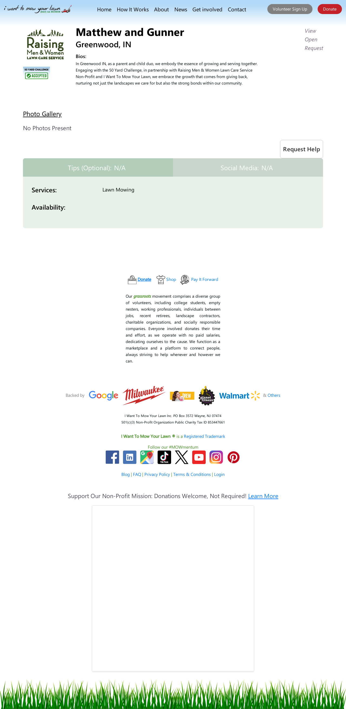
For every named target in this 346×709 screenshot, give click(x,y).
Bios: (81, 56)
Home (104, 9)
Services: (44, 189)
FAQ (137, 474)
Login (219, 474)
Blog (125, 474)
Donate (330, 9)
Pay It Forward (204, 279)
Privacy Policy (157, 474)
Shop (171, 279)
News (180, 9)
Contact (237, 9)
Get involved (207, 9)
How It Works (133, 9)
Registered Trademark (204, 436)
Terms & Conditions (192, 474)
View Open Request (314, 39)
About (161, 9)
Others (274, 395)
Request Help (301, 149)
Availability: (48, 207)
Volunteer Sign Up (290, 9)
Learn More (263, 496)
